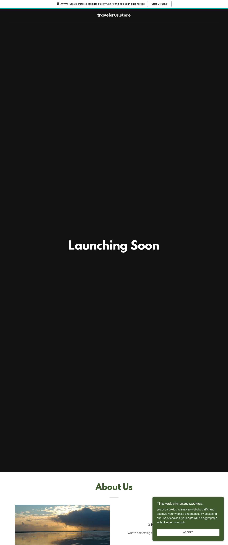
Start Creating (159, 4)
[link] (114, 15)
